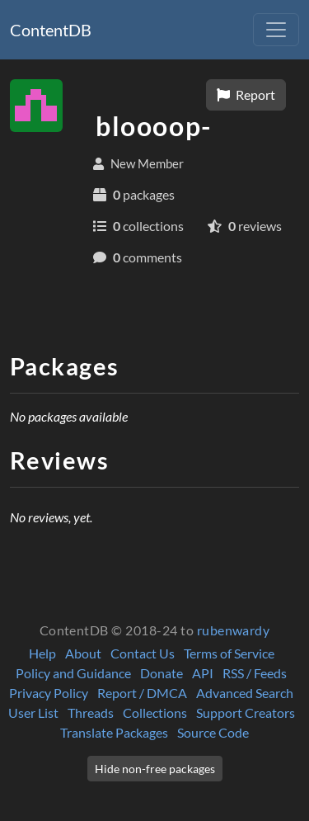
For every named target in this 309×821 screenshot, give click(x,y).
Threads (91, 712)
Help (42, 653)
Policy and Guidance (73, 673)
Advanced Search (244, 693)
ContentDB (50, 30)
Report (246, 94)
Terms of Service (229, 653)
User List (33, 712)
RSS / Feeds (254, 673)
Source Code (213, 732)
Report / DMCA (142, 693)
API (202, 673)
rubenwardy (233, 630)
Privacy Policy (48, 693)
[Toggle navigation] (276, 29)
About (83, 653)
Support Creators (245, 712)
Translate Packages (114, 732)
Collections (155, 712)
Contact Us (142, 653)
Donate (161, 673)
